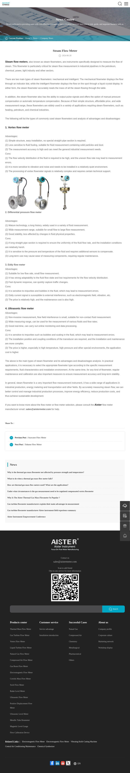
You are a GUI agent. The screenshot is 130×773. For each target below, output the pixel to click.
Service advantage (46, 629)
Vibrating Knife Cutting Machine (84, 742)
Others (71, 660)
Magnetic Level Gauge (19, 726)
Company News (46, 38)
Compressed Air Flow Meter (21, 660)
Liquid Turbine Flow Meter (21, 648)
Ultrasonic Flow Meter (19, 697)
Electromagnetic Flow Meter (21, 672)
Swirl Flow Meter (17, 685)
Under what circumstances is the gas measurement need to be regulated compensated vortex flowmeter (50, 491)
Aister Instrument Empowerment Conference (26, 517)
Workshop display (105, 648)
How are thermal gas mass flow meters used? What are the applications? (37, 485)
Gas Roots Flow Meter (19, 666)
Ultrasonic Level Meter (19, 714)
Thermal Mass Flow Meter (20, 629)
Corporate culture (105, 635)
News (35, 38)
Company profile (105, 629)
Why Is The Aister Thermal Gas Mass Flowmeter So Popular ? (33, 498)
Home (27, 38)
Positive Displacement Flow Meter (21, 706)
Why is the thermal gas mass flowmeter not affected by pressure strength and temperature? (45, 472)
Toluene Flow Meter (33, 445)
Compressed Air (75, 635)
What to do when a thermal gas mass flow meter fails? (30, 479)
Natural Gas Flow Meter (19, 654)
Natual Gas (73, 629)
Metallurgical (74, 648)
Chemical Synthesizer (46, 746)
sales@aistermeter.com (65, 561)
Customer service (48, 622)
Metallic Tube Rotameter (20, 720)
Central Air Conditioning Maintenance (20, 746)
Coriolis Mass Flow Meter (20, 679)
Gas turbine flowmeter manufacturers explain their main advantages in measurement (43, 504)
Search (113, 609)
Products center (18, 622)
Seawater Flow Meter (37, 438)
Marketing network (106, 641)
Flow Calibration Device (19, 733)
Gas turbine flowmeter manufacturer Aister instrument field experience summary (41, 510)
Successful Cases (78, 622)
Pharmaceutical (75, 654)
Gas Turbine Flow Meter (19, 635)
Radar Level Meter (17, 691)
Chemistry (73, 641)
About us (103, 622)
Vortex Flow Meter (17, 641)
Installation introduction (48, 635)
